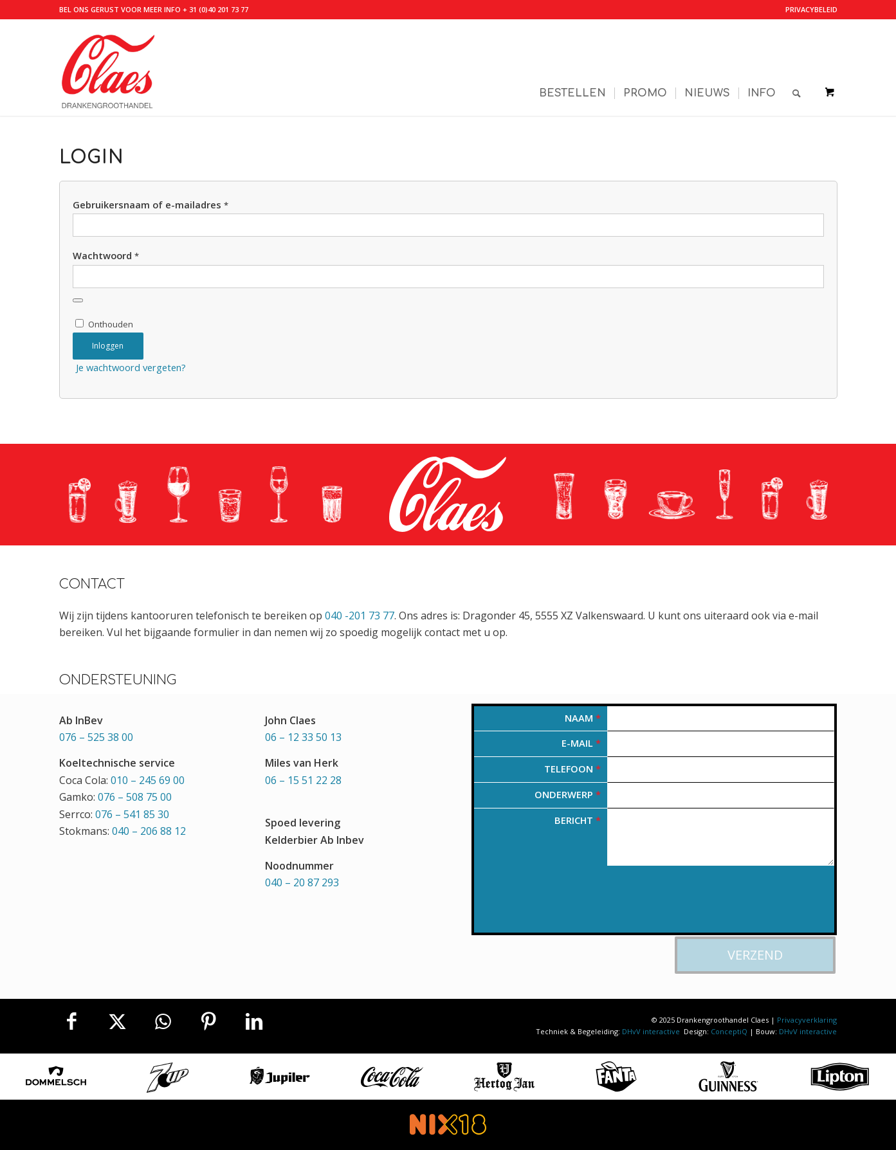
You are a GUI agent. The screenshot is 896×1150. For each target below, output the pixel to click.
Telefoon (572, 768)
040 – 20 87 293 (302, 882)
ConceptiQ (729, 1031)
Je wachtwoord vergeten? (131, 367)
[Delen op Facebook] (72, 1021)
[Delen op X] (117, 1021)
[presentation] (572, 907)
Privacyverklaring (807, 1020)
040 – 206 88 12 (149, 831)
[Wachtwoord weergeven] (78, 300)
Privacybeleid (811, 9)
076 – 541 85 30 (132, 814)
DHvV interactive (652, 1031)
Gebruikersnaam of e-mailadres (150, 204)
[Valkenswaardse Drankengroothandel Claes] (107, 67)
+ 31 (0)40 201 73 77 (215, 9)
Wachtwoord (106, 255)
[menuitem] (808, 9)
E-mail (581, 742)
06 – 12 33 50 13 (303, 737)
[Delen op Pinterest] (208, 1021)
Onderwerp (568, 794)
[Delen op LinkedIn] (254, 1021)
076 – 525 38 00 (96, 737)
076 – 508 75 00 (135, 797)
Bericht (577, 820)
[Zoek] (796, 67)
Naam (583, 717)
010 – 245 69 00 (148, 780)
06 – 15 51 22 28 (303, 780)
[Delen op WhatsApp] (163, 1021)
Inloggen (107, 345)
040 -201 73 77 (359, 615)
